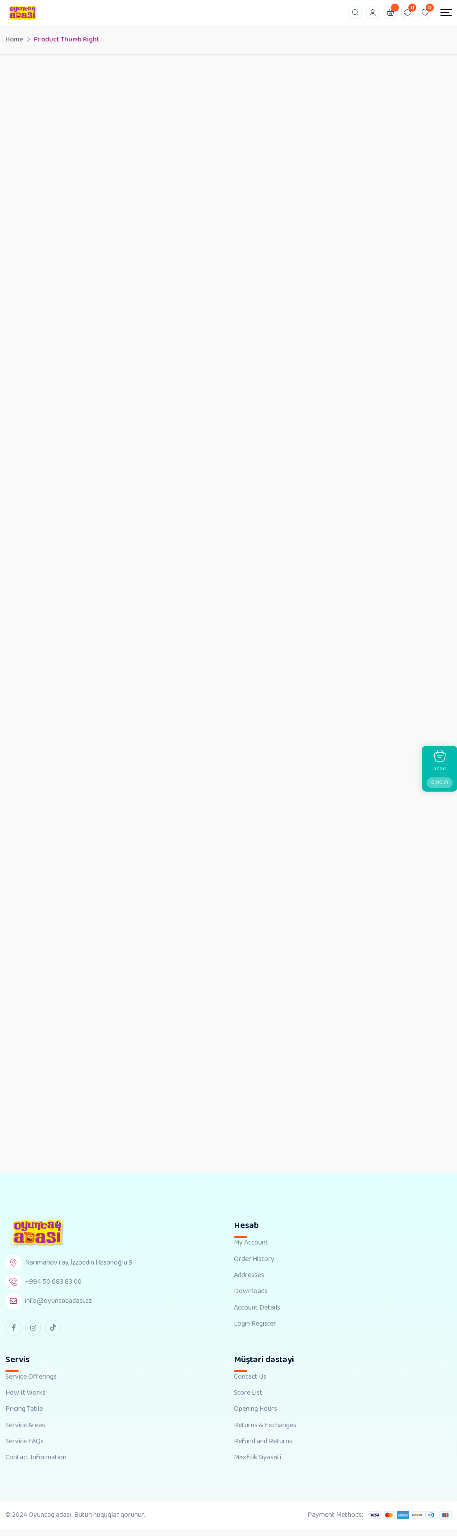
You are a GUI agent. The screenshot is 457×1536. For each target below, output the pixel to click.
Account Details (257, 1314)
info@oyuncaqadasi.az (58, 1307)
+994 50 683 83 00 (53, 1288)
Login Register (255, 1330)
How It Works (25, 1400)
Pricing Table (24, 1416)
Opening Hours (255, 1416)
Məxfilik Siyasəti (257, 1464)
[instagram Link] (33, 1334)
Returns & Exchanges (265, 1432)
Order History (254, 1265)
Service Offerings (31, 1383)
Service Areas (25, 1432)
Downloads (251, 1298)
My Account (251, 1249)
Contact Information (35, 1464)
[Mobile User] (372, 12)
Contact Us (250, 1383)
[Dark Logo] (22, 12)
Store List (248, 1400)
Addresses (249, 1282)
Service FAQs (24, 1448)
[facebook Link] (13, 1334)
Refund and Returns (263, 1448)
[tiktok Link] (53, 1334)
